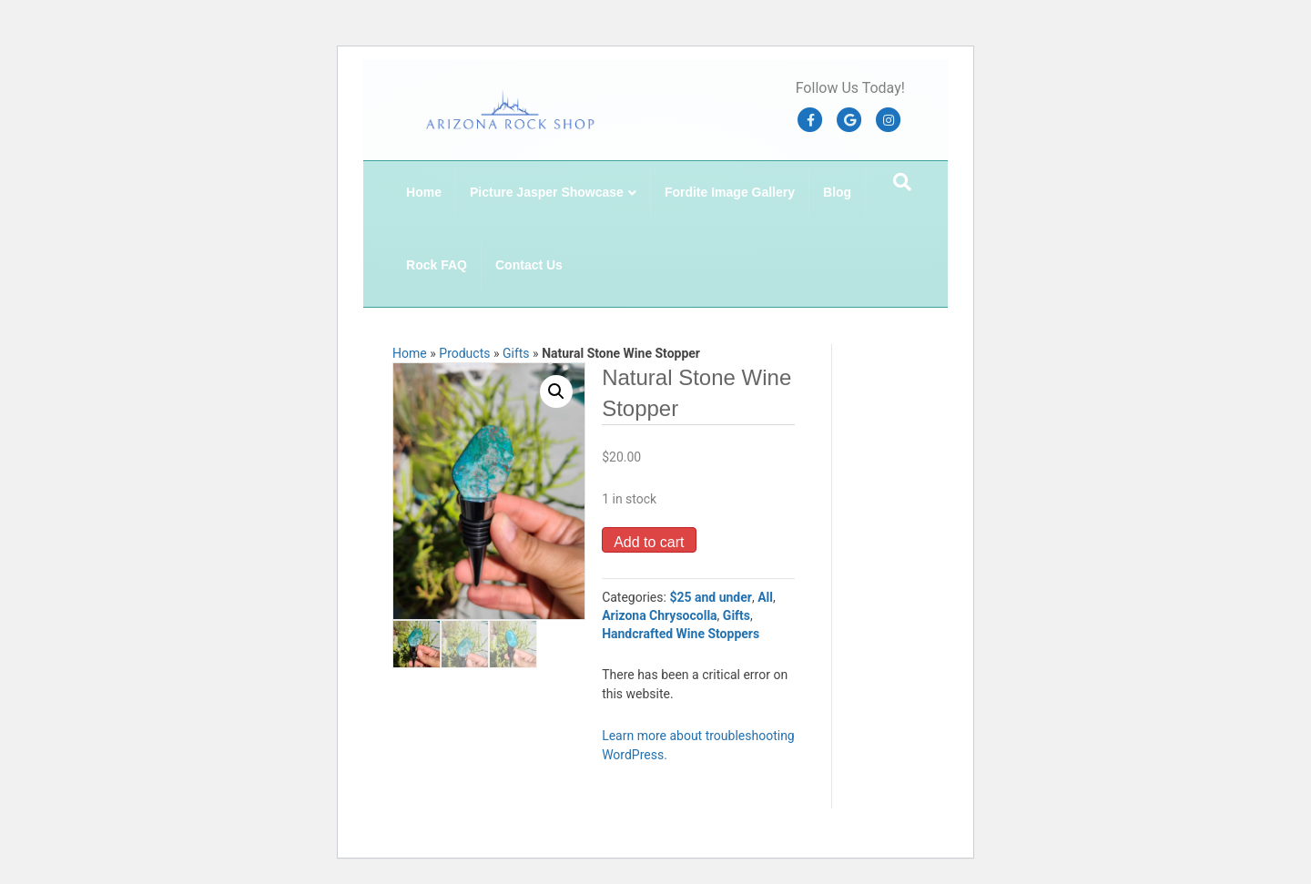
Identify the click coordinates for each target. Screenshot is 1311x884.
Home (424, 192)
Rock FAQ (436, 265)
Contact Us (529, 265)
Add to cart (649, 542)
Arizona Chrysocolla (659, 615)
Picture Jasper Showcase (547, 192)
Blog (837, 192)
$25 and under (710, 597)
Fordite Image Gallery (730, 192)
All (765, 597)
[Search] (902, 182)
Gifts (516, 353)
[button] (556, 391)
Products (464, 353)
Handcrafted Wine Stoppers (680, 633)
